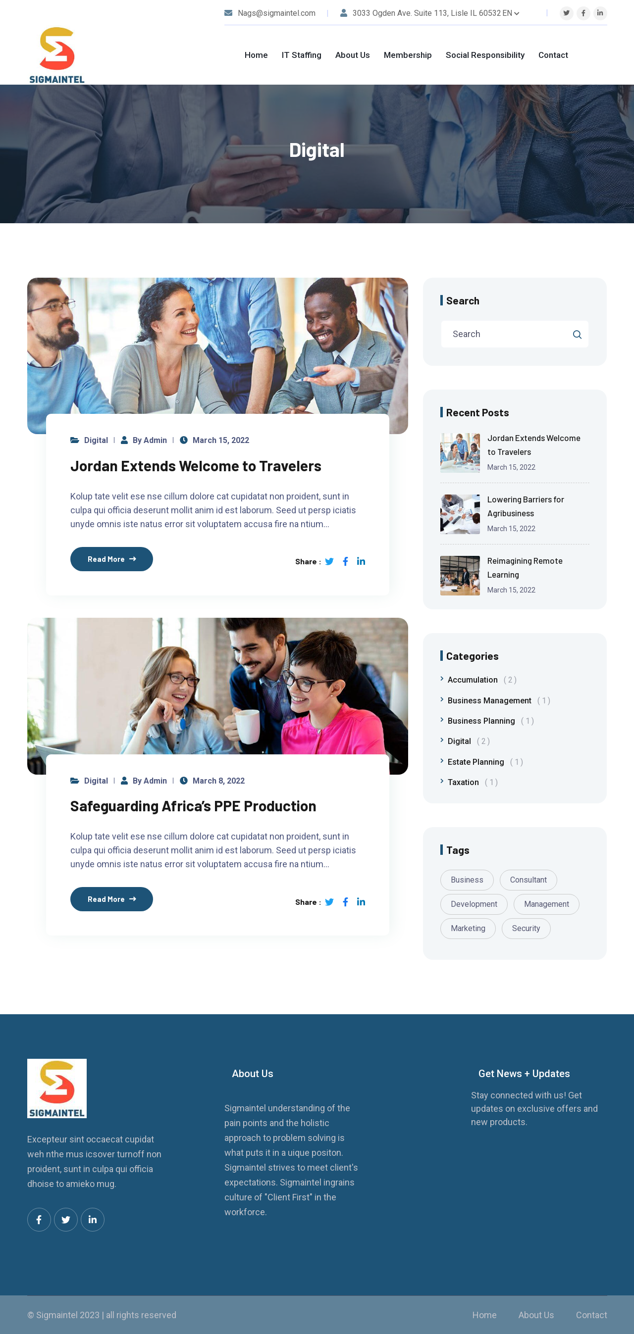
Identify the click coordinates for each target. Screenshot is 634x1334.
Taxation (473, 782)
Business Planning (491, 721)
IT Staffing (301, 55)
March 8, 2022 (219, 781)
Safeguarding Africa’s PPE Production (193, 806)
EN (511, 13)
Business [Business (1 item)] (467, 880)
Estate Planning (485, 762)
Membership (408, 55)
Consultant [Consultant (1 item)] (528, 880)
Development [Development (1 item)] (474, 904)
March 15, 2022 (221, 440)
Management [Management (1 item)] (546, 904)
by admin (150, 440)
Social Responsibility (485, 55)
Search (462, 300)
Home (256, 55)
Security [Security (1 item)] (526, 928)
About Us (352, 55)
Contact (553, 55)
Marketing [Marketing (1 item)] (468, 928)
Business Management (499, 700)
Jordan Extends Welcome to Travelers (195, 465)
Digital (96, 440)
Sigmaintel (57, 1315)
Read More (106, 558)
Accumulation (482, 680)
